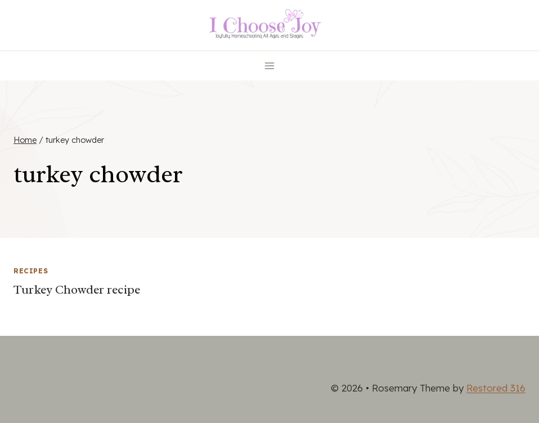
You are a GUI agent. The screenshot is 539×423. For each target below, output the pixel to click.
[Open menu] (269, 65)
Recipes (31, 271)
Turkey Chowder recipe (77, 290)
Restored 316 (495, 388)
